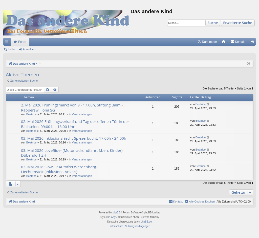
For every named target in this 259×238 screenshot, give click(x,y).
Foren (22, 42)
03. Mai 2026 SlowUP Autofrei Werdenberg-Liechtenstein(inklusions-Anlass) (59, 169)
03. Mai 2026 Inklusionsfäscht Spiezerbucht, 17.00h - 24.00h (73, 138)
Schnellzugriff (8, 43)
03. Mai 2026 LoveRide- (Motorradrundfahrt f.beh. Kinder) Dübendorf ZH (72, 153)
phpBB (116, 212)
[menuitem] (223, 42)
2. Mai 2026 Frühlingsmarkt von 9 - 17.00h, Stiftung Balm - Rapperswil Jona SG (72, 107)
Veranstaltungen (82, 114)
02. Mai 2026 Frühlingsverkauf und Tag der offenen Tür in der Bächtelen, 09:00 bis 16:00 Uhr (75, 124)
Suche (213, 22)
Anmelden (29, 49)
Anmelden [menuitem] (253, 43)
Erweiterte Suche (237, 22)
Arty (113, 217)
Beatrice (31, 114)
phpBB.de (146, 221)
